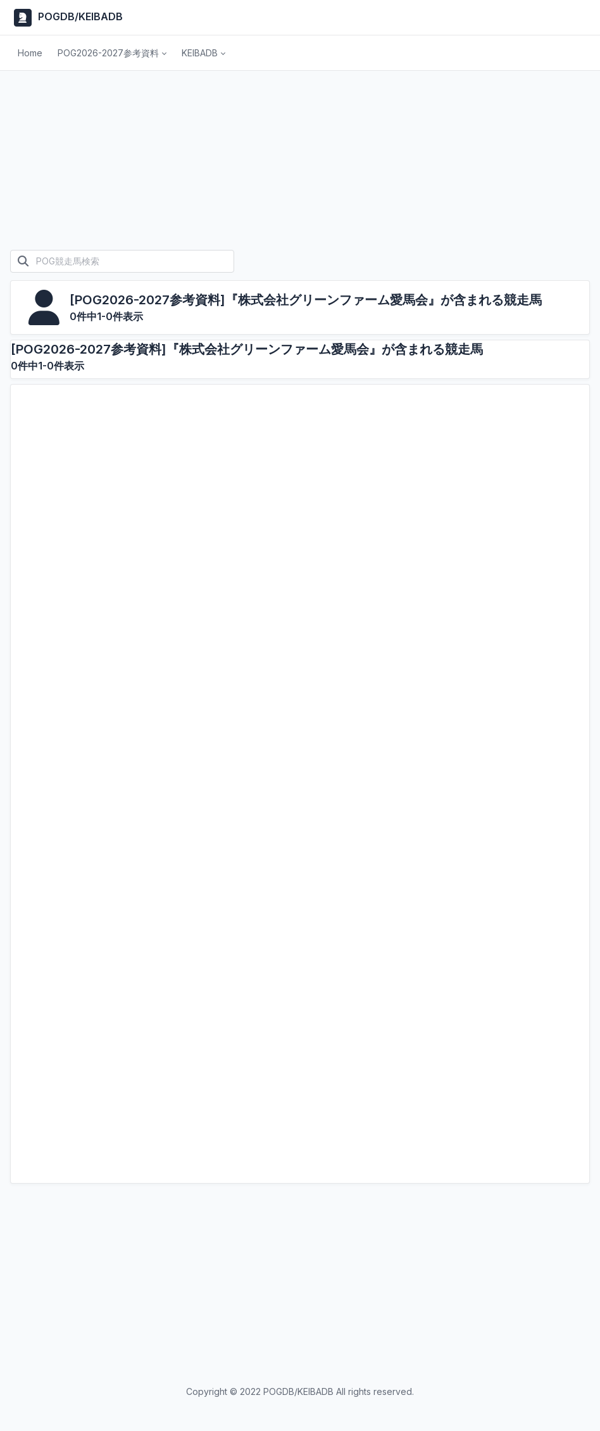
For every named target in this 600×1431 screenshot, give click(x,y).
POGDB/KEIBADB (66, 18)
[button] (112, 53)
